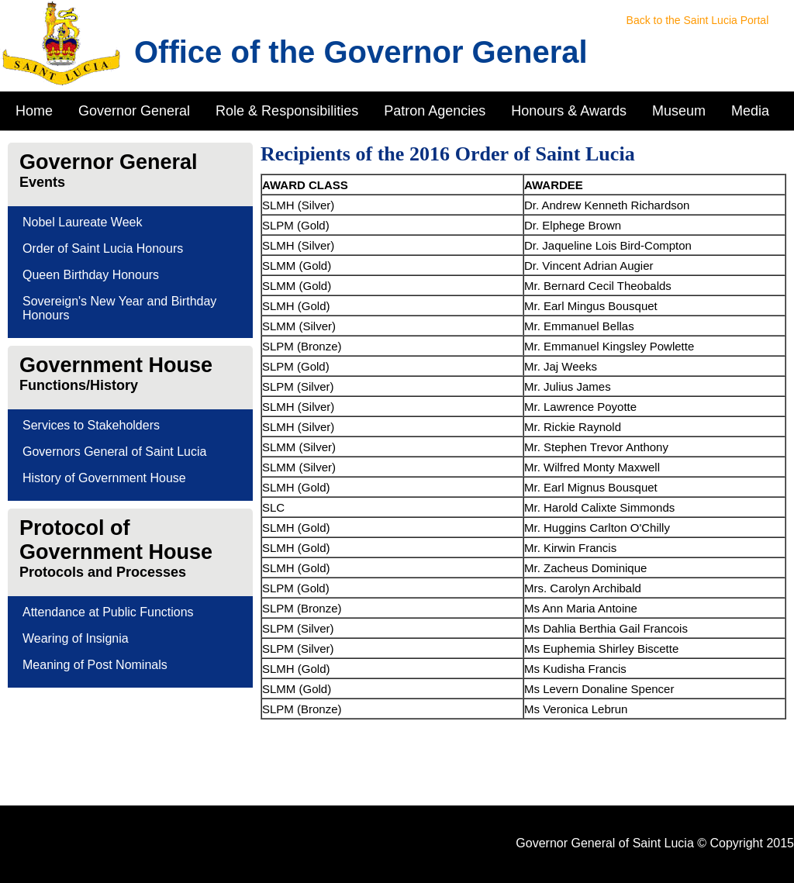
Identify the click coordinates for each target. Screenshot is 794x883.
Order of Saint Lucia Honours (102, 248)
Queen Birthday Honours (90, 274)
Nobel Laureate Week (82, 222)
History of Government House (104, 478)
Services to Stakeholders (91, 425)
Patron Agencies (434, 111)
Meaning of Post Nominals (94, 664)
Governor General (134, 111)
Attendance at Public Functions (108, 612)
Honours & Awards (569, 111)
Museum (679, 111)
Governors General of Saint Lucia (114, 451)
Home (34, 111)
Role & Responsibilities (287, 111)
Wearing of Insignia (75, 638)
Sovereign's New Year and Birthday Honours (119, 308)
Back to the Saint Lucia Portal (698, 20)
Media (750, 111)
